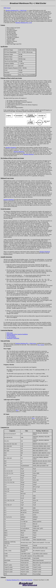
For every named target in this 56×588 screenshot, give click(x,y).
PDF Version (7, 8)
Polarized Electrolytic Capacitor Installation (17, 334)
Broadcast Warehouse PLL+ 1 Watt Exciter (16, 10)
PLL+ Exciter (41, 345)
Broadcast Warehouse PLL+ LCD (24, 22)
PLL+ (17, 410)
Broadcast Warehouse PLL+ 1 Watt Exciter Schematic (20, 580)
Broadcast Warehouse (11, 147)
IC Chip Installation (11, 337)
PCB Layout (10, 333)
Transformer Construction (13, 338)
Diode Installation (11, 335)
